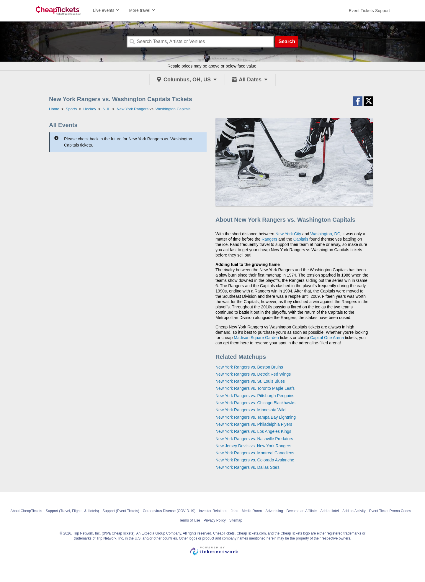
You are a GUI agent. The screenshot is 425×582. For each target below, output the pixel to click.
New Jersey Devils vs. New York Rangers (253, 445)
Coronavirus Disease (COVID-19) (169, 511)
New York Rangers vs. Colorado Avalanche (254, 460)
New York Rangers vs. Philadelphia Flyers (253, 424)
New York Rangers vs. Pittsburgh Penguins (254, 395)
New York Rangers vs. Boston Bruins (249, 367)
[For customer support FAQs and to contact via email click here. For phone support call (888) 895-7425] (369, 11)
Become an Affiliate (302, 511)
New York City (288, 233)
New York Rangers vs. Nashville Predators (254, 438)
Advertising (274, 511)
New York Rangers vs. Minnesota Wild (250, 409)
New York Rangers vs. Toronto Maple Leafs (255, 388)
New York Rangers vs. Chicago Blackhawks (255, 402)
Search (286, 41)
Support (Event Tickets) (120, 511)
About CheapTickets (26, 511)
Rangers (269, 239)
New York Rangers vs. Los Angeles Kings (253, 431)
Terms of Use (189, 520)
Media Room (252, 511)
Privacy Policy (215, 520)
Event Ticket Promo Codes (390, 511)
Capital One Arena (327, 337)
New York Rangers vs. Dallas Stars (247, 467)
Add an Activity (354, 511)
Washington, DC (325, 233)
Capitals (300, 239)
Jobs (234, 511)
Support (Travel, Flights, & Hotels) (72, 511)
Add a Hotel (329, 511)
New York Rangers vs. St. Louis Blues (250, 381)
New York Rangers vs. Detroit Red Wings (253, 374)
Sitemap (235, 520)
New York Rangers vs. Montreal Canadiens (254, 453)
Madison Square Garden (256, 337)
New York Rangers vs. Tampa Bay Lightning (255, 417)
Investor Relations (213, 511)
